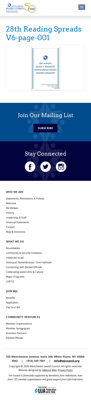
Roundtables (13, 248)
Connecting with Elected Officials (24, 267)
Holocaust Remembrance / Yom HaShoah (29, 262)
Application (12, 302)
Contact (10, 227)
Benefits (10, 297)
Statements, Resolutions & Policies (25, 198)
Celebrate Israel (15, 257)
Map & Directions (15, 231)
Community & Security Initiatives (24, 253)
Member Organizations (19, 323)
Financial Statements (17, 222)
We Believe (12, 208)
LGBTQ (10, 281)
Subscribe (45, 128)
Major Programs (15, 276)
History (10, 212)
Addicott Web (49, 370)
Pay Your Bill (13, 307)
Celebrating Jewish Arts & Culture (24, 272)
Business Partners (16, 333)
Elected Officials (14, 338)
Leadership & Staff (16, 217)
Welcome (11, 203)
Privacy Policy (65, 370)
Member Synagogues (18, 328)
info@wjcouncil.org (67, 361)
